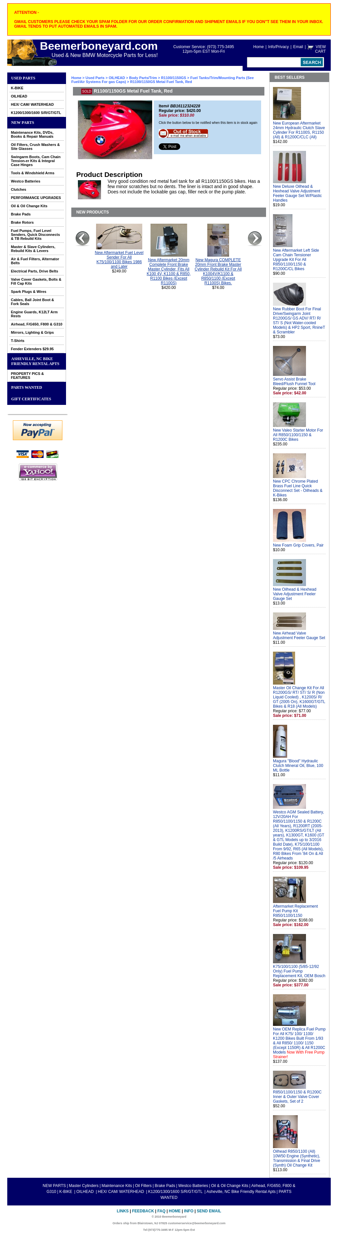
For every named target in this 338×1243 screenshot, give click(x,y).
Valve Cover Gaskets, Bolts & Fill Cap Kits (36, 281)
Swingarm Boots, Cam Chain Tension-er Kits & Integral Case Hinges (35, 161)
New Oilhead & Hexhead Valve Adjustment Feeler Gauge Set (294, 594)
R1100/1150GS (173, 78)
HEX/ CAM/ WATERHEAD (32, 104)
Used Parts (23, 78)
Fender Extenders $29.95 (32, 349)
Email (298, 46)
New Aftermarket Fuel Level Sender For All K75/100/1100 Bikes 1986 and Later (119, 259)
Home (258, 46)
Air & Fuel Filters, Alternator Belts (35, 261)
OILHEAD (19, 96)
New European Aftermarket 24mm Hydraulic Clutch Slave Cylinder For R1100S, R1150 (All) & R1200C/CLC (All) (299, 130)
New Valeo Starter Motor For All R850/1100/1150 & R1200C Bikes (298, 435)
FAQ (161, 1211)
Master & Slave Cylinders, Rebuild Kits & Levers (33, 249)
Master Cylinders (84, 1185)
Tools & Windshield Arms (32, 173)
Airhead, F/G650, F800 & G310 (36, 324)
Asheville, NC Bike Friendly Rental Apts (35, 361)
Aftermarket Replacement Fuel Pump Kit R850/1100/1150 (295, 911)
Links (123, 1211)
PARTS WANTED (26, 387)
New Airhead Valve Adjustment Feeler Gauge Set (299, 635)
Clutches (18, 189)
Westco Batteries (25, 181)
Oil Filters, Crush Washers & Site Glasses (35, 147)
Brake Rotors (22, 222)
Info (188, 1211)
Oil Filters (143, 1185)
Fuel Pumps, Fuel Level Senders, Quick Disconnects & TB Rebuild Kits (35, 234)
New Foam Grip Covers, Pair (298, 545)
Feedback (143, 1211)
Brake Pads (21, 214)
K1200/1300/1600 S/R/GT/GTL (36, 113)
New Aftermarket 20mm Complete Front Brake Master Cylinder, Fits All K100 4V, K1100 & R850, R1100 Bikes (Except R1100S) (169, 271)
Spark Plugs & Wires (29, 292)
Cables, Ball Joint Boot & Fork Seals (32, 302)
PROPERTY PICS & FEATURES (27, 376)
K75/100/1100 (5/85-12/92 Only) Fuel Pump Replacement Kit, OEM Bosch (299, 971)
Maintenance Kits (117, 1185)
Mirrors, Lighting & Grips (32, 332)
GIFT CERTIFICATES (31, 399)
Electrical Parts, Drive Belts (34, 271)
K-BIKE (17, 88)
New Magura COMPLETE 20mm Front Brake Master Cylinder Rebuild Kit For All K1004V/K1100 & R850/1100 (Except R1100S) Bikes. (218, 271)
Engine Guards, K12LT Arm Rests (34, 314)
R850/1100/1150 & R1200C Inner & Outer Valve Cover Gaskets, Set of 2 (297, 1097)
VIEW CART (320, 49)
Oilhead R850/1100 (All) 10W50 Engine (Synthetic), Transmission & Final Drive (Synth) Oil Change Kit (296, 1158)
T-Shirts (17, 341)
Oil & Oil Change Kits (29, 206)
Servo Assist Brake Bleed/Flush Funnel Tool (294, 381)
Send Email (209, 1211)
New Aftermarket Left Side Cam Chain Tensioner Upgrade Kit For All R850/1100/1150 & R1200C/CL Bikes (296, 259)
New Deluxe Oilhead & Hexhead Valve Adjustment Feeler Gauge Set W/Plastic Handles (297, 193)
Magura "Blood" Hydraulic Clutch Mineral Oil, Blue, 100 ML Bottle (298, 766)
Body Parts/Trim (143, 78)
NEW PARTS (22, 122)
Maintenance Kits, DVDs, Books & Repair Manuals (32, 134)
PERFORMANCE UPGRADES (36, 198)
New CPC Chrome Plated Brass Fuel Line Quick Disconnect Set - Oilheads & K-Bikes (297, 488)
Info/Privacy (278, 46)
